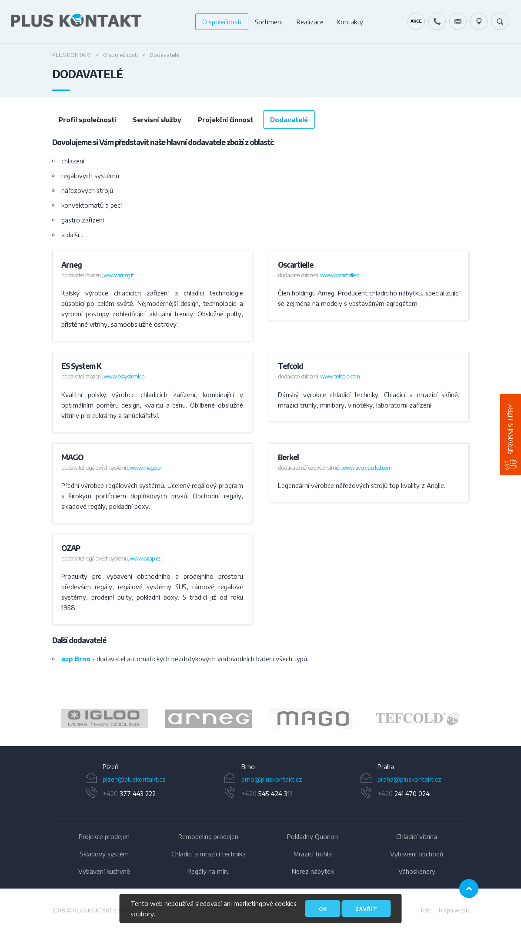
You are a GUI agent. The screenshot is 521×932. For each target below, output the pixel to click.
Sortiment (269, 22)
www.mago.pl (145, 467)
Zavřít (366, 909)
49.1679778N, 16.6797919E (479, 21)
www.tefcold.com (340, 376)
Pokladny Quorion (312, 836)
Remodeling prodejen (208, 836)
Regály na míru (208, 871)
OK (323, 909)
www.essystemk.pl (124, 376)
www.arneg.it (119, 275)
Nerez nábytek (313, 871)
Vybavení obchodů (416, 854)
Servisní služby (510, 429)
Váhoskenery (416, 871)
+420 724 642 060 (437, 21)
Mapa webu (454, 910)
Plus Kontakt (71, 54)
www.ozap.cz (145, 558)
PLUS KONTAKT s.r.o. (99, 910)
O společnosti (221, 22)
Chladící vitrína (416, 836)
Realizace (310, 22)
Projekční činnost (225, 119)
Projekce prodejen (104, 836)
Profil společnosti (87, 119)
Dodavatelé (289, 119)
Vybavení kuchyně (104, 871)
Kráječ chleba (416, 21)
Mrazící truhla (313, 854)
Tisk (425, 910)
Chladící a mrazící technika (208, 854)
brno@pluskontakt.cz (271, 779)
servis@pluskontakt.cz (458, 21)
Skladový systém (104, 854)
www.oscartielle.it (339, 275)
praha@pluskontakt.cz (409, 779)
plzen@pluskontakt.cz (134, 779)
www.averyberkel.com (366, 467)
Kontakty (350, 22)
